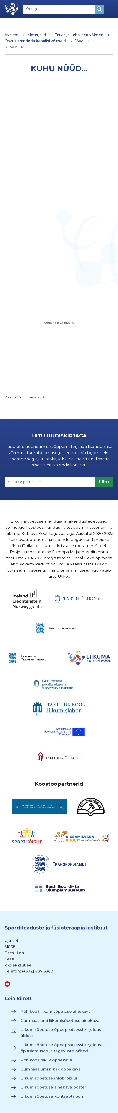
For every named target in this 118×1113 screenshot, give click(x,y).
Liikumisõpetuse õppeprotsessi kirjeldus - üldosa (62, 1034)
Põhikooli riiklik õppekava (46, 1062)
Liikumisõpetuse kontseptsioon (52, 1098)
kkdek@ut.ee (18, 967)
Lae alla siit (36, 397)
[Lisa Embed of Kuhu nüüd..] (59, 322)
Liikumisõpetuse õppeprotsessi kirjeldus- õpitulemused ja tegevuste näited (62, 1050)
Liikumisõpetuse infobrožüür (49, 1080)
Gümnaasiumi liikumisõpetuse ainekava (60, 1022)
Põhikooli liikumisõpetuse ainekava (56, 1013)
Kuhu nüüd (13, 397)
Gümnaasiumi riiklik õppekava (51, 1071)
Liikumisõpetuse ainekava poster (53, 1089)
